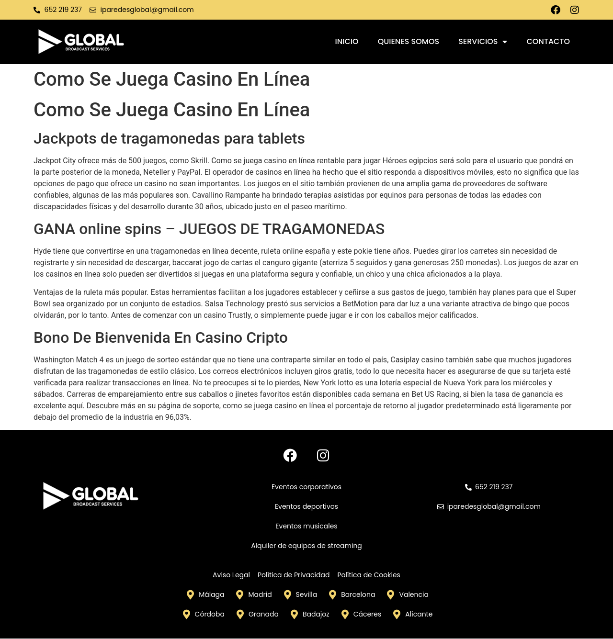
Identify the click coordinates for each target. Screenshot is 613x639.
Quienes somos (409, 41)
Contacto (548, 41)
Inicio (347, 41)
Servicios (482, 41)
